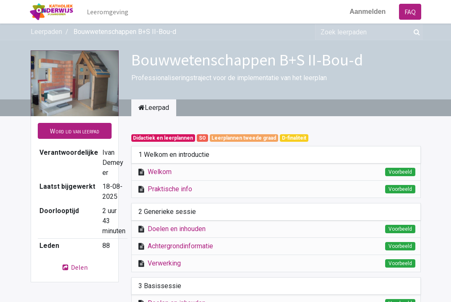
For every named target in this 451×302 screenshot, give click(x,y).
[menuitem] (108, 11)
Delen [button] (74, 267)
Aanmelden (367, 11)
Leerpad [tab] (153, 108)
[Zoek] (415, 32)
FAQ (409, 12)
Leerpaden (46, 32)
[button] (75, 131)
